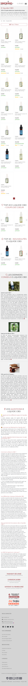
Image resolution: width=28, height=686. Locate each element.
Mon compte (4, 636)
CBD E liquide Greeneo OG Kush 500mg (21, 114)
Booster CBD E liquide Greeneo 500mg (6, 42)
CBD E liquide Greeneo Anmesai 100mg (20, 42)
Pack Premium (5, 666)
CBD (4, 20)
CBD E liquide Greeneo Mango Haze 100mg (6, 90)
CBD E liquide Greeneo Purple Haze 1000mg (6, 138)
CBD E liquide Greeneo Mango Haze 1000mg (20, 66)
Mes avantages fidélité (6, 638)
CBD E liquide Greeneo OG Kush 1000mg (7, 114)
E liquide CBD (9, 20)
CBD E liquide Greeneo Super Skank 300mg (6, 162)
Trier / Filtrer (14, 24)
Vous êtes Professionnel (7, 668)
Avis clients (4, 654)
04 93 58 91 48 (5, 617)
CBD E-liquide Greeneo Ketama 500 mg (20, 162)
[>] (26, 220)
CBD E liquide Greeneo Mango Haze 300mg (20, 90)
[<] (1, 220)
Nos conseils (4, 652)
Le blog (3, 650)
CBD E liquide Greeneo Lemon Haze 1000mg (6, 66)
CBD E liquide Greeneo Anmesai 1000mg (6, 187)
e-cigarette (19, 444)
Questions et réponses (6, 648)
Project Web (24, 681)
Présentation (4, 662)
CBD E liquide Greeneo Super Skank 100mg (20, 138)
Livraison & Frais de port (7, 640)
